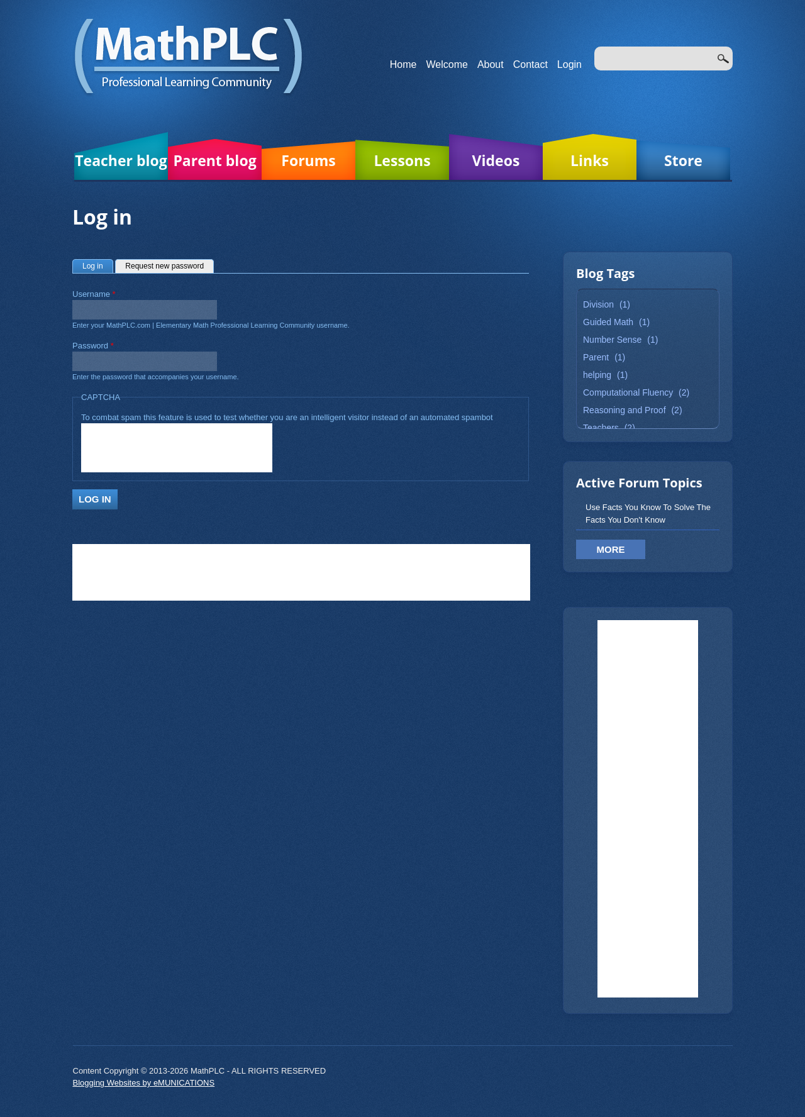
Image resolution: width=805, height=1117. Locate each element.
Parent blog (214, 160)
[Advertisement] (647, 809)
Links (589, 160)
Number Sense (612, 340)
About (490, 64)
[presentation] (176, 447)
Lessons (402, 160)
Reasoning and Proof (624, 410)
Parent (596, 357)
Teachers (601, 428)
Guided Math (608, 322)
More (611, 549)
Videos (496, 160)
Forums (308, 160)
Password (93, 345)
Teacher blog (121, 160)
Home (403, 64)
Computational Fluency (628, 392)
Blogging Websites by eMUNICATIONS (144, 1082)
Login (569, 64)
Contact (530, 64)
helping (597, 375)
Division (598, 304)
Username (94, 294)
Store (683, 160)
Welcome (447, 64)
